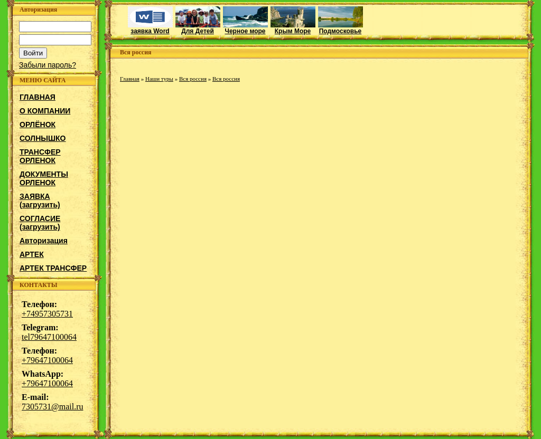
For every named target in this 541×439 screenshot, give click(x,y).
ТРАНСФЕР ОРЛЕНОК (40, 156)
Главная (129, 78)
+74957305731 (47, 313)
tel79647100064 (49, 336)
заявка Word (150, 28)
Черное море (245, 28)
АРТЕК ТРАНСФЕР (53, 268)
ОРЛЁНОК (37, 124)
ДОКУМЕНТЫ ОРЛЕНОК (44, 178)
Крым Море (292, 28)
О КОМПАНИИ (45, 111)
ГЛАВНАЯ (37, 97)
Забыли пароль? (47, 65)
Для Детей (197, 28)
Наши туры (159, 78)
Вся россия (193, 78)
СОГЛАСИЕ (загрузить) (40, 222)
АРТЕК (32, 254)
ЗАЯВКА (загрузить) (40, 200)
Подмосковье (340, 28)
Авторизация (44, 240)
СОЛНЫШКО (43, 138)
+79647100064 (47, 360)
